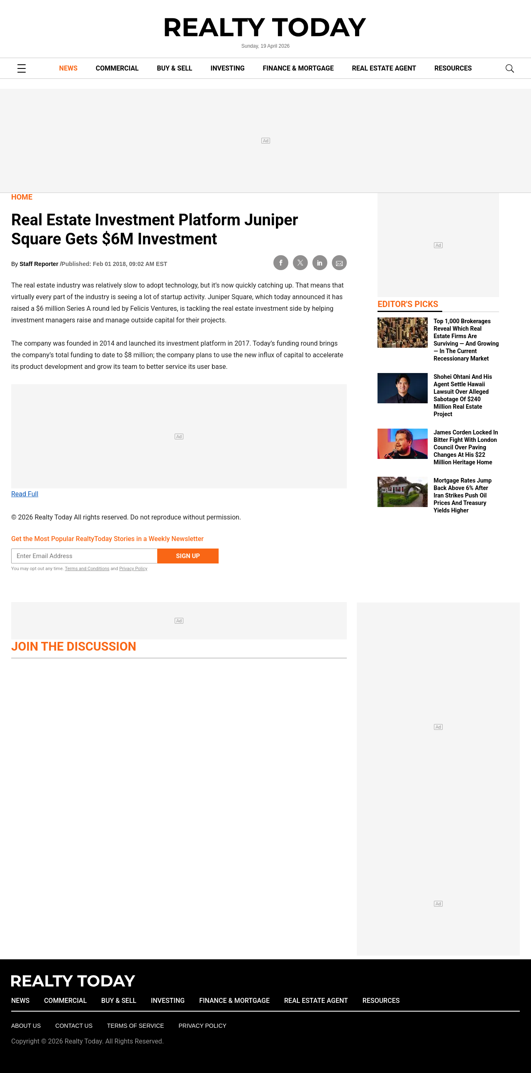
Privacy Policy (133, 568)
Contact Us (74, 1025)
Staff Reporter (39, 264)
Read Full (24, 494)
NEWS (68, 68)
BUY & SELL (174, 68)
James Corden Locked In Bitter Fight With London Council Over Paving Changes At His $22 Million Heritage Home (466, 447)
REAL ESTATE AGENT (384, 68)
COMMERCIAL (117, 68)
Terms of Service (135, 1025)
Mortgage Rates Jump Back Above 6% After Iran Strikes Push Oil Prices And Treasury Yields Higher (463, 495)
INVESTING (228, 68)
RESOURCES (453, 68)
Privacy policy (202, 1025)
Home (21, 197)
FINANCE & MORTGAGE (298, 68)
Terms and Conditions (87, 568)
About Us (26, 1025)
